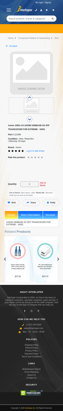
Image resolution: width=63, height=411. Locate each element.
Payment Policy (31, 354)
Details (11, 214)
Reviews (50, 214)
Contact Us (31, 378)
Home (11, 38)
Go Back (11, 46)
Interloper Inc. (30, 408)
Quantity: (12, 184)
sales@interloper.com (33, 328)
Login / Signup (43, 2)
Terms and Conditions (31, 356)
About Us (31, 375)
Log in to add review (35, 151)
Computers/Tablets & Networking (34, 38)
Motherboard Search (31, 369)
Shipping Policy (31, 345)
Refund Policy (31, 348)
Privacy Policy (31, 351)
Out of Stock (43, 184)
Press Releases (31, 372)
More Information (30, 214)
